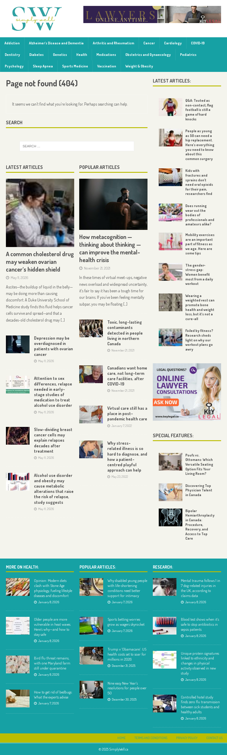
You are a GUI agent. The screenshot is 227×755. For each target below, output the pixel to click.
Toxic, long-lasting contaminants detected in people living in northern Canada (125, 333)
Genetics (60, 54)
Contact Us (214, 738)
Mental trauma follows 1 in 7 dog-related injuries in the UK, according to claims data (200, 588)
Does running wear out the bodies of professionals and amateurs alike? (199, 215)
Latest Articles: (172, 81)
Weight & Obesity (139, 66)
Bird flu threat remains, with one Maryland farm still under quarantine (52, 663)
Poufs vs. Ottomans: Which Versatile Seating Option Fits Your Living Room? (199, 464)
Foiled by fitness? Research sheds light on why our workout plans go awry (199, 339)
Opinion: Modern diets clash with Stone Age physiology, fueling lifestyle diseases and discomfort (53, 588)
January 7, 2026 (48, 703)
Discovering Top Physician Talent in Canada (198, 490)
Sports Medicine (75, 66)
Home (121, 738)
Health (81, 54)
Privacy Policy (186, 738)
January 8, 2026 (48, 602)
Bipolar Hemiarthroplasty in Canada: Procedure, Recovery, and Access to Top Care (200, 525)
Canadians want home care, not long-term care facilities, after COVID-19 (127, 376)
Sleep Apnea (43, 66)
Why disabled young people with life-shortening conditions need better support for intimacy (127, 588)
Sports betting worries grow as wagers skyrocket (126, 622)
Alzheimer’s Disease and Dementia (56, 43)
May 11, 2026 (19, 277)
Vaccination (106, 66)
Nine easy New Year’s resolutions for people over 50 (127, 688)
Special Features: (173, 435)
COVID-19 (198, 43)
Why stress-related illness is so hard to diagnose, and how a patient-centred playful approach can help (127, 456)
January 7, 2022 (121, 426)
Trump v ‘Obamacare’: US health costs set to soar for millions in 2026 (127, 654)
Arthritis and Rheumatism (113, 43)
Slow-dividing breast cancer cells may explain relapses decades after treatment (53, 440)
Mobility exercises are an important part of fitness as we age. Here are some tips (200, 244)
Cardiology (173, 43)
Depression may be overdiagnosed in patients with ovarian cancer (53, 346)
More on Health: (22, 567)
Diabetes (36, 54)
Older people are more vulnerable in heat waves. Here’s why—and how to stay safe (52, 627)
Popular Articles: (98, 567)
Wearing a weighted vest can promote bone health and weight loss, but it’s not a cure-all (200, 307)
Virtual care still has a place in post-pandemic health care (127, 413)
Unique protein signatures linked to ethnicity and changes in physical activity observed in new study (200, 663)
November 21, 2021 (97, 268)
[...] (63, 319)
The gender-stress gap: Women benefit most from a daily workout (199, 274)
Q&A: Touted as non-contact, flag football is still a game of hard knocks (199, 109)
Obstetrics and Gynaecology (148, 54)
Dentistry (12, 54)
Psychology (14, 66)
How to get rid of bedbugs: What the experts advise (53, 694)
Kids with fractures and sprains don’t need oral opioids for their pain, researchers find (199, 182)
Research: (163, 567)
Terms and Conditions (150, 738)
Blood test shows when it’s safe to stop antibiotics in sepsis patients (200, 624)
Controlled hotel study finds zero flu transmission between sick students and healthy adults (200, 704)
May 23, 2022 (119, 477)
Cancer (149, 43)
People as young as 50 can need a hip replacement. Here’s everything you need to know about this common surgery (199, 145)
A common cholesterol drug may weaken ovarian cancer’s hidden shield (40, 261)
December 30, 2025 (124, 699)
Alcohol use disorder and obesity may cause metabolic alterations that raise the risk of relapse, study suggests (54, 489)
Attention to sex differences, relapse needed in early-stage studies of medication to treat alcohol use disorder (53, 392)
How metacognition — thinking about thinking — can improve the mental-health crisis (110, 248)
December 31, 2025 (123, 666)
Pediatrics (188, 54)
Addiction (12, 43)
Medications (106, 54)
